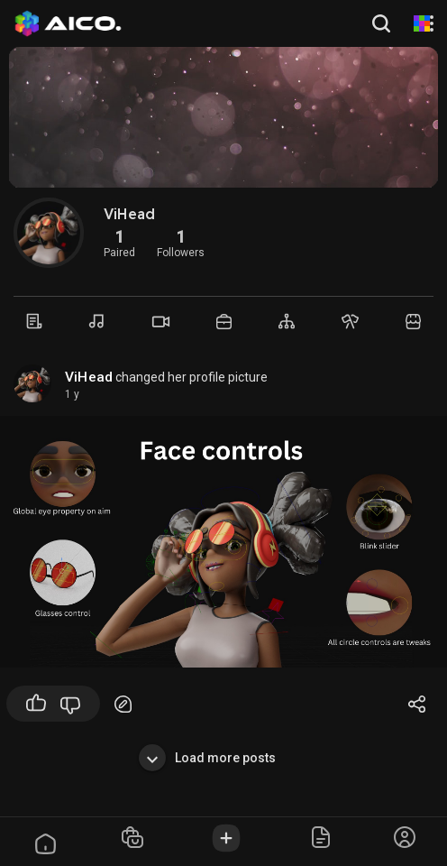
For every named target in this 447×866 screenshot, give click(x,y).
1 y (72, 394)
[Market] (223, 322)
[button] (383, 23)
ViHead (89, 377)
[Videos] (160, 321)
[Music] (97, 321)
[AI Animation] (421, 23)
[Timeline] (34, 321)
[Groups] (286, 321)
